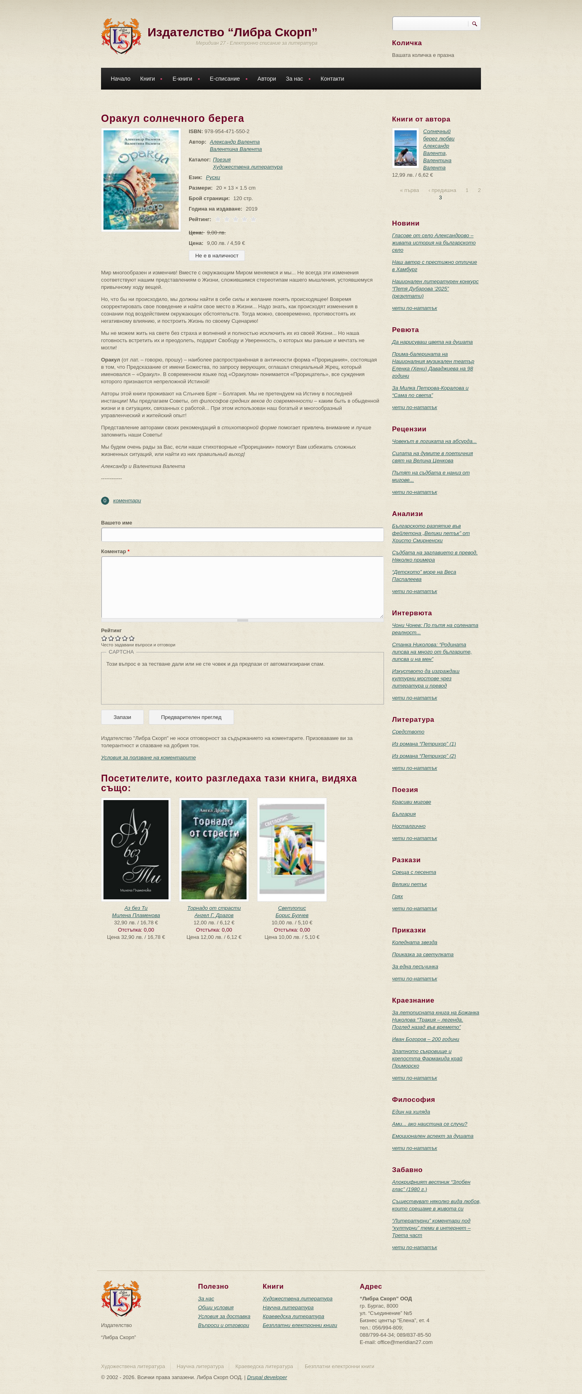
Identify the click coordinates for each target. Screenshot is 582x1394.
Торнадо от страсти (213, 908)
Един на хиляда (411, 1112)
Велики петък (409, 884)
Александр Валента (233, 142)
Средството (408, 732)
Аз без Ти (136, 908)
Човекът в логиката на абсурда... (434, 441)
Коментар (115, 551)
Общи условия (216, 1307)
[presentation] (167, 683)
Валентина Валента (234, 149)
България (404, 814)
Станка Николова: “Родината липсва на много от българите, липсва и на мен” (432, 652)
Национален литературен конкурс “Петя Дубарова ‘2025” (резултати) (435, 288)
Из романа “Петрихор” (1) (424, 744)
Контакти (332, 78)
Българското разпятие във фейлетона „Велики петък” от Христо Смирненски (431, 533)
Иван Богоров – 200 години (425, 1039)
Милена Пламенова (136, 915)
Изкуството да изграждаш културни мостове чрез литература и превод (426, 678)
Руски (212, 177)
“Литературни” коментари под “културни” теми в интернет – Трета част (431, 1228)
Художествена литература (246, 167)
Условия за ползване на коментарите (148, 757)
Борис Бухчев (292, 915)
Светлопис (292, 908)
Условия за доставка (224, 1316)
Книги (149, 79)
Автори (266, 78)
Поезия (220, 160)
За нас (296, 79)
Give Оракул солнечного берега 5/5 (132, 638)
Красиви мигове (411, 802)
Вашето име (116, 523)
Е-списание (227, 79)
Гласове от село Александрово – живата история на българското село (434, 242)
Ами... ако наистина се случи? (429, 1124)
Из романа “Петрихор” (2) (424, 756)
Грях (397, 896)
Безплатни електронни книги (300, 1325)
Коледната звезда (414, 942)
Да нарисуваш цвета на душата (432, 342)
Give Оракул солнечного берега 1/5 (104, 638)
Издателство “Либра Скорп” (233, 32)
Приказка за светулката (422, 954)
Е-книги (184, 79)
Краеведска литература (293, 1316)
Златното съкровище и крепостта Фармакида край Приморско (427, 1058)
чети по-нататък (414, 308)
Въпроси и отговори (223, 1325)
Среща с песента (414, 872)
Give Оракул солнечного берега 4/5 (125, 638)
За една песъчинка (415, 966)
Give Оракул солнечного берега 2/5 (111, 638)
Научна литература (288, 1307)
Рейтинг (111, 630)
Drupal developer (267, 1377)
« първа (409, 190)
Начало (121, 78)
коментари (127, 500)
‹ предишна (442, 190)
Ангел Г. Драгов (214, 915)
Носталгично (409, 826)
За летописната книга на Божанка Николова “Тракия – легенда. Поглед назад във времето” (435, 1019)
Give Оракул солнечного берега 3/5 (118, 638)
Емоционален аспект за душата (432, 1136)
